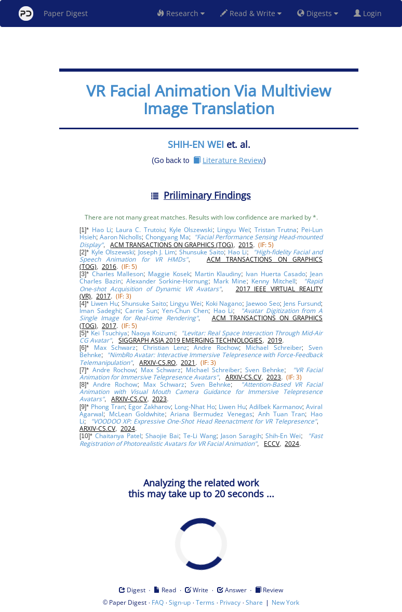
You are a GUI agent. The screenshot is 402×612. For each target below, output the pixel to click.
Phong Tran (108, 406)
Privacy (230, 602)
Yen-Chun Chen (185, 310)
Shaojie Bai (162, 435)
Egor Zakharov (149, 406)
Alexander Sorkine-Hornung (167, 281)
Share (254, 602)
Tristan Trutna (275, 229)
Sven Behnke (264, 369)
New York (285, 602)
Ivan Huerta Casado (275, 273)
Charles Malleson (117, 273)
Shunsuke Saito (201, 252)
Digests (317, 13)
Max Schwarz (115, 347)
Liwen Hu (104, 303)
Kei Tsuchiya (109, 333)
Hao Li (101, 229)
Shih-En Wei (283, 435)
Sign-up (180, 602)
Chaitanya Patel (118, 435)
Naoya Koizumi (153, 333)
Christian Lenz (165, 347)
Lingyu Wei (233, 229)
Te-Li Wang (200, 435)
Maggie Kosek (169, 273)
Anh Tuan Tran (281, 414)
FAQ (158, 602)
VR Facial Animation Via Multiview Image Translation (208, 99)
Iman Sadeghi (99, 310)
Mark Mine (229, 281)
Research (181, 13)
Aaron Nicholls (121, 237)
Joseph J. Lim (156, 252)
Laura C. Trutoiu (140, 229)
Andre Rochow (216, 347)
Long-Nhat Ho (195, 406)
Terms (205, 602)
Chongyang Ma (167, 237)
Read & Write (251, 13)
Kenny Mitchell (273, 281)
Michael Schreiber (274, 347)
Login (370, 13)
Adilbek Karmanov (275, 406)
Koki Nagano (224, 303)
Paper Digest (53, 13)
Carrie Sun (141, 310)
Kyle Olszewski (190, 229)
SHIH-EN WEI (196, 144)
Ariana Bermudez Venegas (211, 414)
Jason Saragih (241, 435)
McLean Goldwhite (137, 414)
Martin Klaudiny (218, 273)
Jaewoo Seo (263, 303)
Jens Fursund (302, 303)
